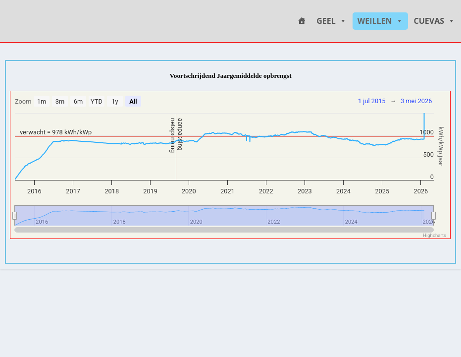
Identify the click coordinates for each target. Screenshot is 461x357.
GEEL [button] (331, 21)
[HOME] (301, 21)
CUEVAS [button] (435, 21)
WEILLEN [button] (380, 21)
